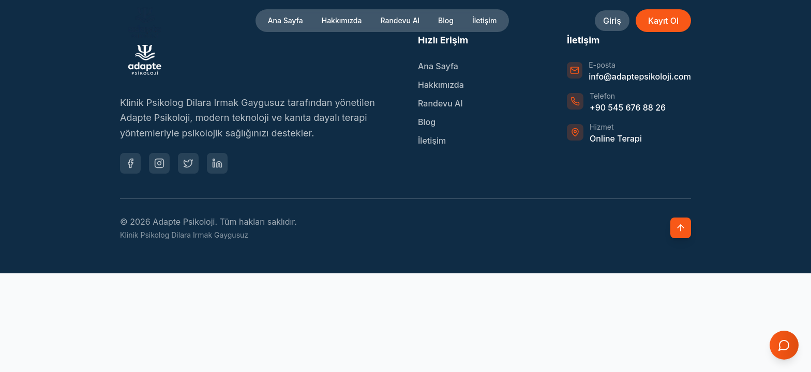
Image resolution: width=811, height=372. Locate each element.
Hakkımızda (342, 20)
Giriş (612, 21)
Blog (446, 20)
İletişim (484, 20)
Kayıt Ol (663, 21)
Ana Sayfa (285, 20)
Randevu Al (399, 20)
